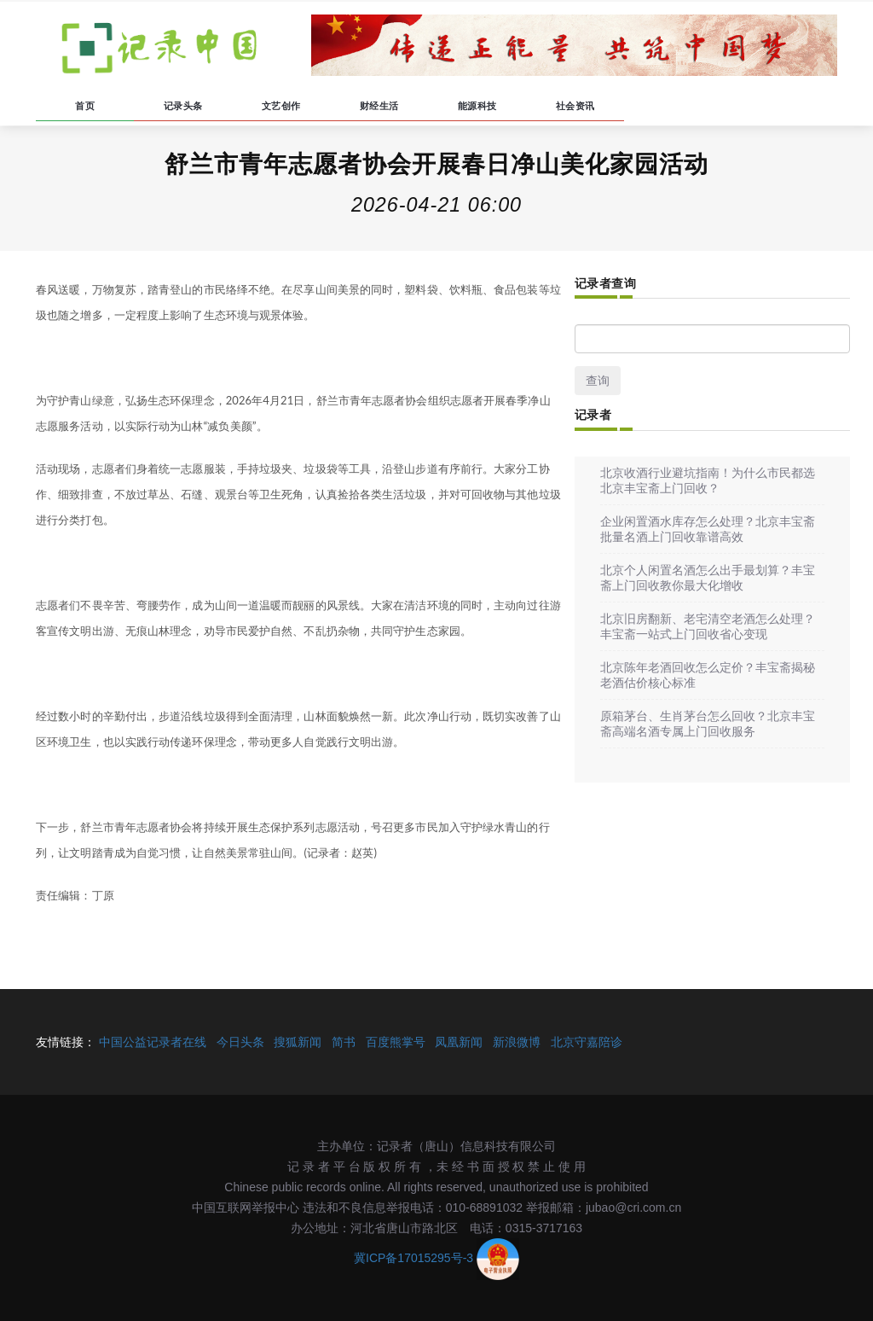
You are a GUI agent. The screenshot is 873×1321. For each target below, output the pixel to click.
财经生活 (379, 106)
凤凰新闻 (459, 1042)
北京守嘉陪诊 (586, 1042)
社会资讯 (575, 106)
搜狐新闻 (297, 1042)
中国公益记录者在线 (152, 1042)
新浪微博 (517, 1042)
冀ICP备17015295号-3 (413, 1258)
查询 (598, 380)
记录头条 (183, 106)
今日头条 (240, 1042)
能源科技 (477, 106)
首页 (85, 106)
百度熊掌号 (395, 1042)
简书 (344, 1042)
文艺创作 (281, 106)
